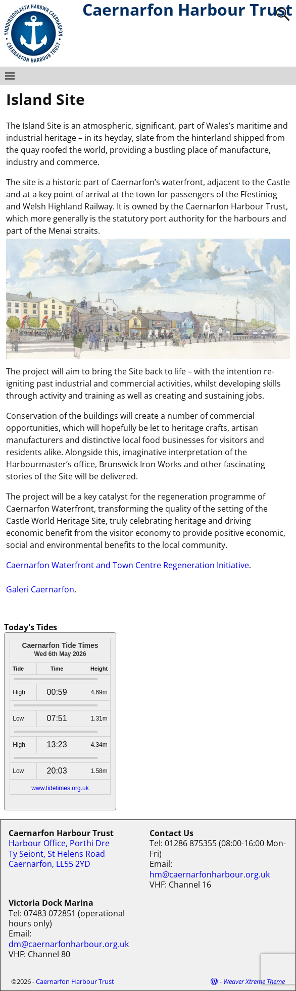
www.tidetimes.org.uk (59, 788)
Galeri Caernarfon (40, 589)
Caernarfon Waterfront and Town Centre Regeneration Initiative (127, 565)
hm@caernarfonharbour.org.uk (210, 874)
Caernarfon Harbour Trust (75, 981)
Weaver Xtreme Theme (254, 981)
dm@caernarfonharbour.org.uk (69, 944)
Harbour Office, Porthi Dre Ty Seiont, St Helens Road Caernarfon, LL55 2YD (59, 853)
